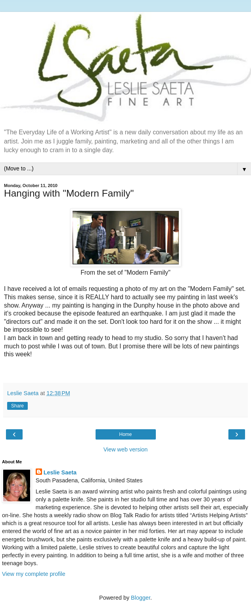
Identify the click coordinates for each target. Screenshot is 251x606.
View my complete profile (33, 574)
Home (125, 434)
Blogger (140, 598)
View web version (125, 449)
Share (17, 406)
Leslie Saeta (60, 472)
